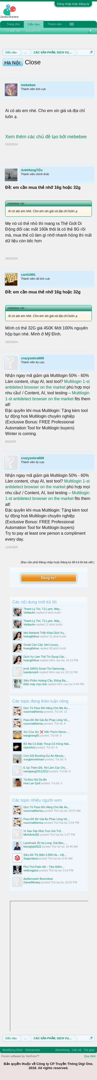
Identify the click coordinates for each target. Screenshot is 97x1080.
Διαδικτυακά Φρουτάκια (38, 878)
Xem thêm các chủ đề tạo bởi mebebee (46, 136)
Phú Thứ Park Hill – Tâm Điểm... (44, 866)
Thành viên (55, 24)
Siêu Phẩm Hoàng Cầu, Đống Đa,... (46, 680)
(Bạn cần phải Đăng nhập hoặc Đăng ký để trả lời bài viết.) (57, 562)
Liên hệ (76, 1049)
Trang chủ (13, 24)
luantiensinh (31, 672)
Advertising (62, 1049)
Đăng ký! (48, 577)
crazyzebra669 (32, 358)
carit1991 (28, 275)
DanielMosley (32, 882)
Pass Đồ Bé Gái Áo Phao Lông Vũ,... (47, 719)
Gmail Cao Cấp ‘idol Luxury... (42, 644)
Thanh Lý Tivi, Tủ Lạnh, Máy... (43, 608)
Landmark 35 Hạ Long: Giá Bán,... (45, 842)
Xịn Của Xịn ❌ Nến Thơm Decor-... (46, 731)
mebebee (28, 85)
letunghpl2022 (32, 846)
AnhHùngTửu (31, 170)
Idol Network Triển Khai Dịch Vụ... (45, 632)
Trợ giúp (89, 1049)
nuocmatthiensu (34, 711)
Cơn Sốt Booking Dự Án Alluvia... (45, 755)
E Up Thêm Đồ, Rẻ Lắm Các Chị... (46, 767)
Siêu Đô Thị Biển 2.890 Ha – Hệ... (45, 854)
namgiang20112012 (36, 771)
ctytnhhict (29, 747)
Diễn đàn (34, 24)
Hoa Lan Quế (32, 783)
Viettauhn (29, 612)
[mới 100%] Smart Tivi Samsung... (45, 668)
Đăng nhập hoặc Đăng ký (73, 3)
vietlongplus (31, 870)
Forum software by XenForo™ (20, 1056)
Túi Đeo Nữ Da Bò (35, 779)
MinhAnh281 (32, 834)
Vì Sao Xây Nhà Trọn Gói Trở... (43, 831)
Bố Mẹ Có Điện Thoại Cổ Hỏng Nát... (47, 743)
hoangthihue (31, 636)
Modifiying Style (13, 1049)
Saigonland (31, 858)
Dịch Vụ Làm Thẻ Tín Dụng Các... (45, 656)
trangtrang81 (32, 735)
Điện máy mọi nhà (35, 684)
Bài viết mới (33, 30)
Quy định (90, 1056)
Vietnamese (32, 1049)
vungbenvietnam (34, 759)
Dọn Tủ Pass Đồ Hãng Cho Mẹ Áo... (47, 708)
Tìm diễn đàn (13, 30)
